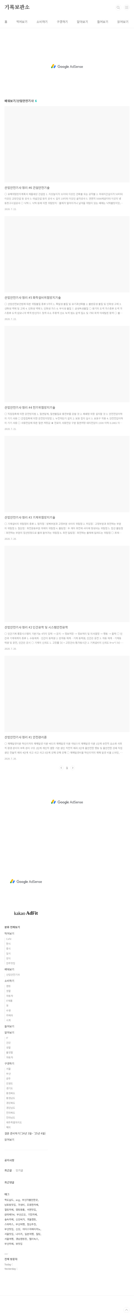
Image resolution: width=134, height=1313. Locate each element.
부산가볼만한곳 (30, 1200)
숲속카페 (8, 1219)
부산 (8, 1073)
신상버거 (20, 1219)
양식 (8, 958)
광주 (8, 1078)
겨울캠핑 (31, 1219)
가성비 (21, 1204)
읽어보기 (123, 21)
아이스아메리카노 (31, 1229)
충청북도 (10, 1093)
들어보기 (102, 21)
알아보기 (82, 21)
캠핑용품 (20, 1209)
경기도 (9, 1088)
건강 (8, 1042)
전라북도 (10, 1112)
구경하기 (62, 21)
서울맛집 (8, 1234)
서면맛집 (31, 1209)
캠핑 (8, 986)
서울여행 (8, 1239)
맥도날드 (8, 1200)
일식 (8, 953)
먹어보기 (22, 21)
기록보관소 (17, 7)
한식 (8, 943)
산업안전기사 (13, 974)
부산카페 (8, 1243)
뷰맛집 (19, 1243)
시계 (8, 1020)
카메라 (9, 1015)
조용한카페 (32, 1204)
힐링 (38, 1234)
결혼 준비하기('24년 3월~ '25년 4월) (25, 1133)
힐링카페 (8, 1209)
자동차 (9, 996)
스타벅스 (8, 1224)
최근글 (8, 1170)
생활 (8, 991)
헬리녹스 (33, 1239)
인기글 (19, 1170)
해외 (8, 1127)
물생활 (9, 1052)
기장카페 (32, 1214)
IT (7, 1038)
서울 (8, 1069)
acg (18, 1200)
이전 (61, 768)
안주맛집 (10, 963)
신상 (18, 1229)
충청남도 (10, 1098)
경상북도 (10, 1103)
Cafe (8, 939)
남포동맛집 (10, 1204)
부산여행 (20, 1224)
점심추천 (31, 1224)
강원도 (9, 1083)
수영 (8, 1010)
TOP (127, 1310)
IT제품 (9, 1000)
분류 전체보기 (12, 927)
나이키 (19, 1234)
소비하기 (42, 21)
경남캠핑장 (21, 1239)
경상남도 (10, 1108)
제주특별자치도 (14, 1122)
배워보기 (9, 969)
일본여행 (29, 1234)
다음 (72, 768)
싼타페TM (9, 1214)
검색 (118, 7)
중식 (8, 948)
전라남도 (10, 1117)
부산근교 (21, 1214)
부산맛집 (8, 1229)
